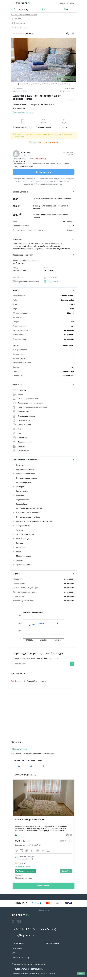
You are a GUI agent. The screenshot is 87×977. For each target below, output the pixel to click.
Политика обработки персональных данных (33, 973)
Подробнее (66, 871)
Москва (16, 104)
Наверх (81, 973)
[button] (70, 3)
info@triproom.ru (24, 935)
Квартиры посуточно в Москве (24, 14)
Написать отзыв (19, 749)
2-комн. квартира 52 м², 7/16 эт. (29, 819)
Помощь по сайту (20, 957)
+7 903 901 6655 (23, 929)
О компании (18, 943)
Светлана (25, 152)
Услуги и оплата (51, 943)
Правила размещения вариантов (28, 964)
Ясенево (17, 19)
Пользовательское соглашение (27, 968)
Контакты (17, 948)
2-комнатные (19, 23)
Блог (14, 952)
